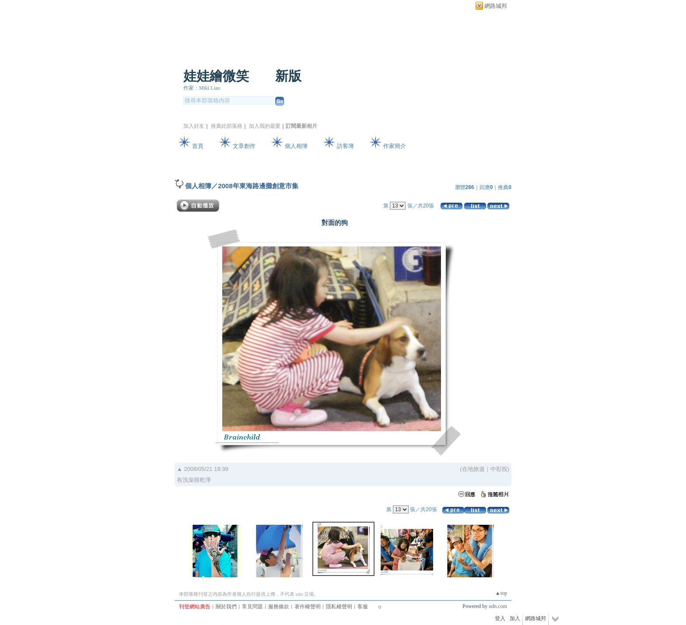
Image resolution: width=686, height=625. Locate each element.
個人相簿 (296, 146)
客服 (362, 607)
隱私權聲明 (339, 607)
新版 (288, 76)
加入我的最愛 (264, 126)
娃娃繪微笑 (216, 76)
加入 (515, 618)
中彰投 (499, 469)
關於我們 (226, 607)
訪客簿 (345, 146)
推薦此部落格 (226, 126)
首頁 (197, 146)
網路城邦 (495, 6)
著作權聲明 (307, 607)
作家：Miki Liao (201, 88)
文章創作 (244, 146)
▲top (501, 593)
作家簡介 (394, 146)
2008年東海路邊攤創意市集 (258, 186)
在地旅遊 (473, 469)
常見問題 (252, 607)
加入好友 (193, 126)
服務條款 (278, 607)
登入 (500, 618)
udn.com (498, 606)
